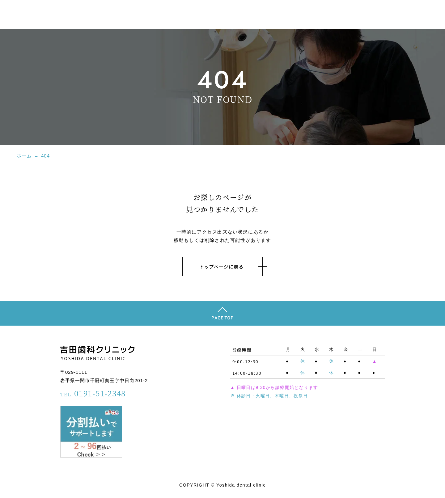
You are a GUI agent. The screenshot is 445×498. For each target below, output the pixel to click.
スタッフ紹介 (323, 15)
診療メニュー (390, 15)
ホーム (293, 15)
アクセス (422, 15)
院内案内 (357, 15)
